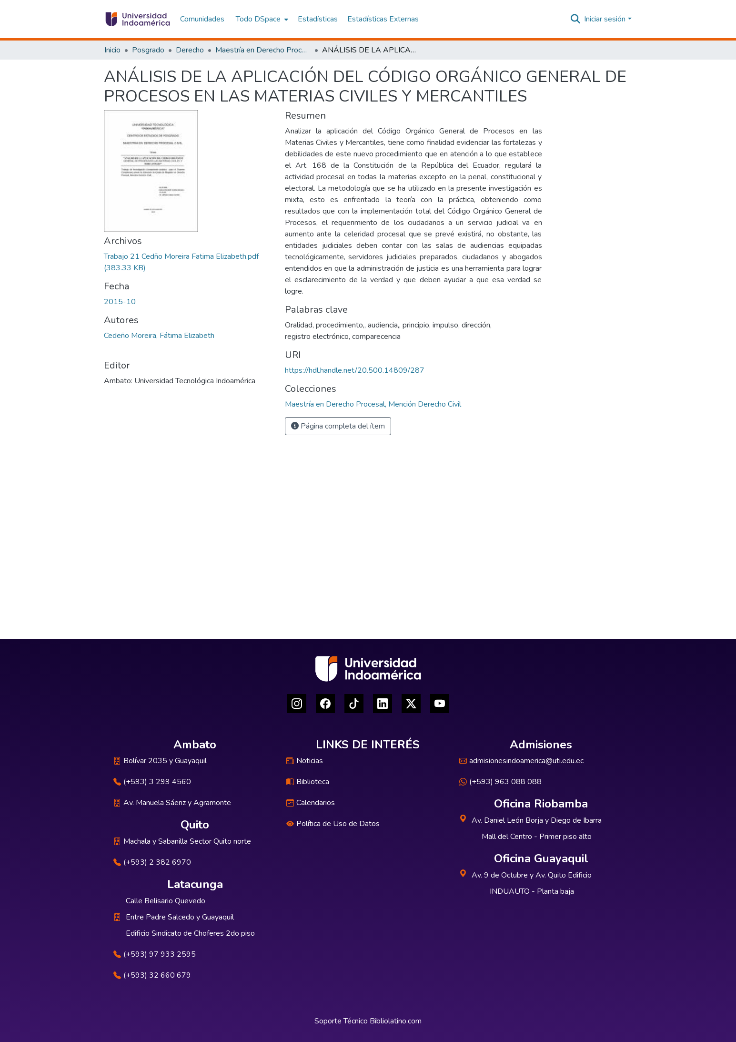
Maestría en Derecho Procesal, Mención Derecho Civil (263, 50)
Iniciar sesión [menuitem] (604, 19)
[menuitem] (261, 19)
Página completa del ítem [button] (338, 426)
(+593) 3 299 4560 (152, 781)
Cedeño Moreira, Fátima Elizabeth (159, 335)
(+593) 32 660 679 (152, 975)
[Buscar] (575, 19)
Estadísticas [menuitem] (318, 19)
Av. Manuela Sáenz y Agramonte (172, 802)
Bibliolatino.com (396, 1021)
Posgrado (148, 50)
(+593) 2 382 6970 (152, 862)
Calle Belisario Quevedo (165, 901)
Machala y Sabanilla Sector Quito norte (182, 841)
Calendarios (310, 802)
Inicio (112, 50)
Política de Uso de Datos (333, 823)
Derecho (190, 50)
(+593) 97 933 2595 (154, 954)
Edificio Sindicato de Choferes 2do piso (190, 933)
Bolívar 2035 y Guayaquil (160, 761)
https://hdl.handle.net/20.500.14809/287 (354, 370)
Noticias (304, 761)
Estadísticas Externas (383, 19)
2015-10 (120, 301)
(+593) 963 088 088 (500, 781)
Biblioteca (307, 781)
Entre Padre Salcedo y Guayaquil (180, 917)
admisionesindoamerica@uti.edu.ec (521, 761)
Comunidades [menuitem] (202, 19)
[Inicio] (137, 19)
